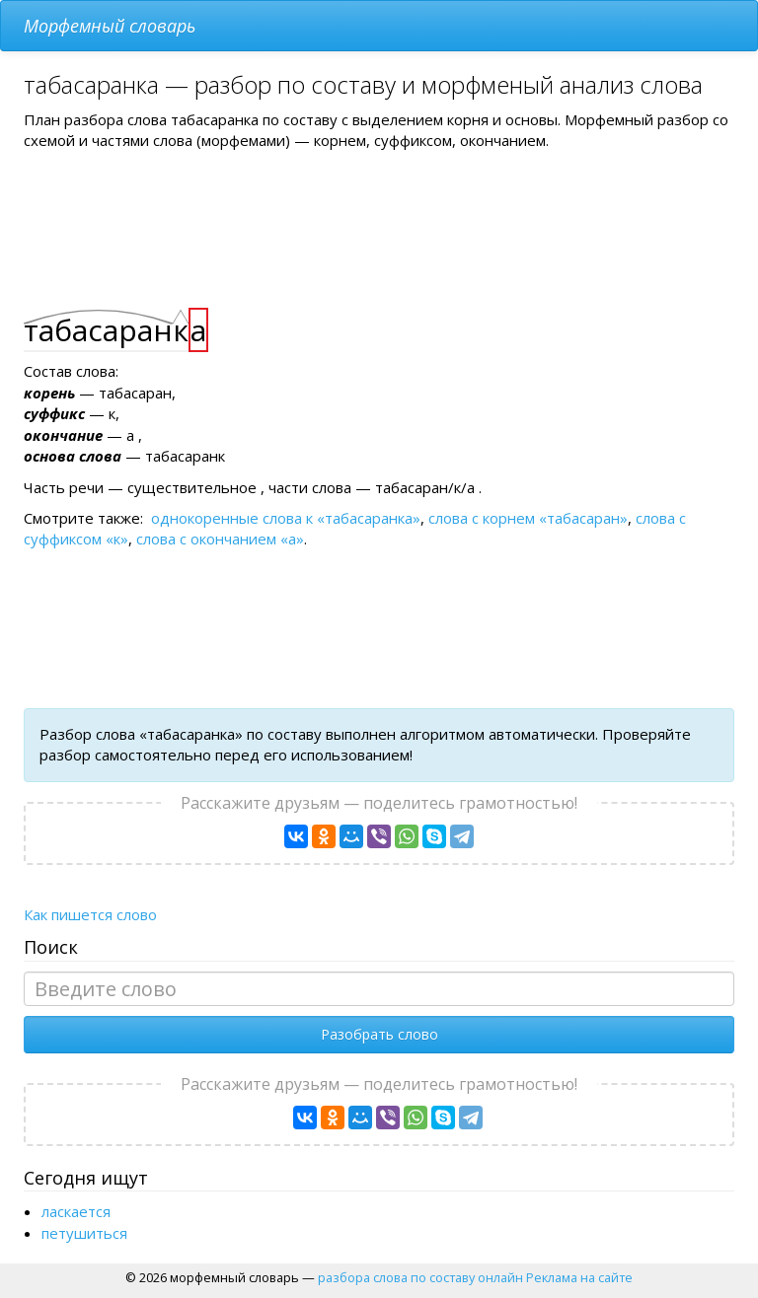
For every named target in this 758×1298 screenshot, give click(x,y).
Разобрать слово (379, 1034)
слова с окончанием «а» (220, 538)
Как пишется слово (90, 914)
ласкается (76, 1211)
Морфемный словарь (109, 25)
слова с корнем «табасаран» (528, 518)
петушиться (84, 1233)
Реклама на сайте (579, 1277)
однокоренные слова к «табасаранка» (285, 518)
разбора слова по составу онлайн (420, 1277)
